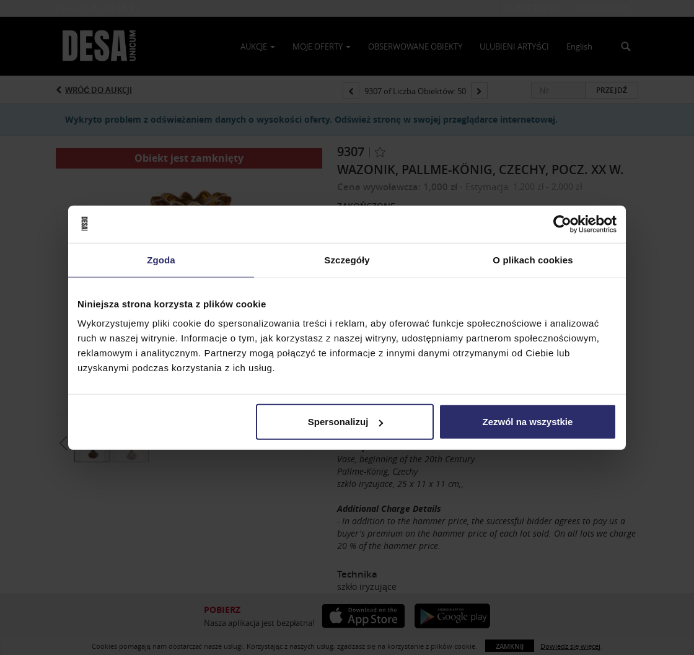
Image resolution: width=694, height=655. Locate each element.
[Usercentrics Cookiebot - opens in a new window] (562, 223)
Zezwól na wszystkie (528, 421)
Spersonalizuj (346, 421)
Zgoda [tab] (161, 259)
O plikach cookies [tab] (533, 259)
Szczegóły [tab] (346, 259)
